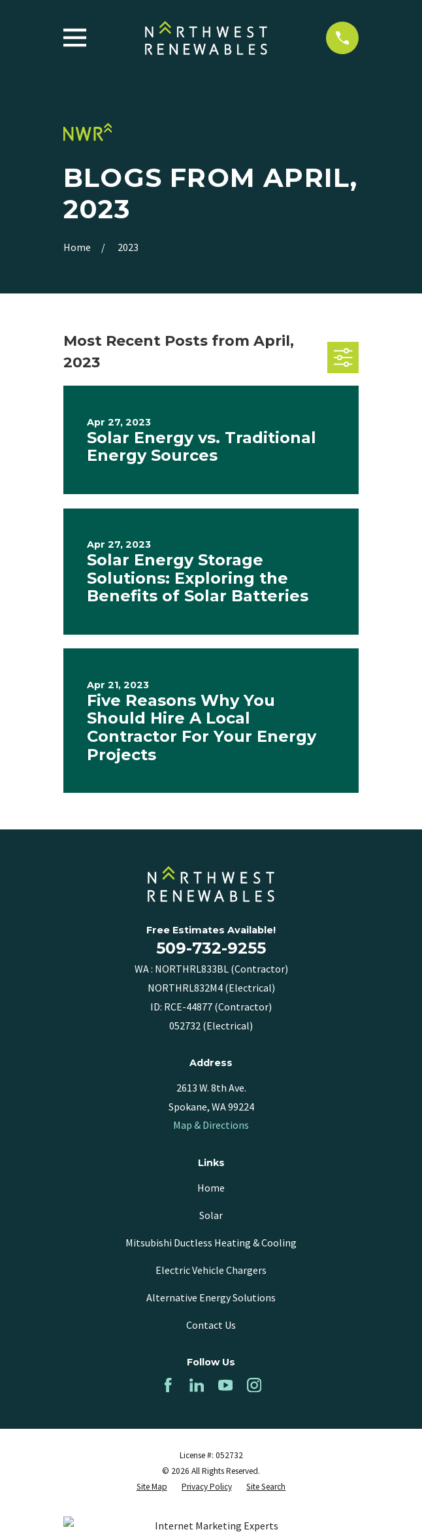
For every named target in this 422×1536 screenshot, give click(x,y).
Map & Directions (211, 1124)
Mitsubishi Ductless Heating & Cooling (211, 1242)
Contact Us (211, 1324)
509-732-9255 (211, 948)
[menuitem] (152, 1487)
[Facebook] (168, 1385)
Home (211, 1187)
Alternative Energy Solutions (211, 1297)
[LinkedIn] (196, 1385)
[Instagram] (254, 1385)
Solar (211, 1215)
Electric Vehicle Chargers (211, 1270)
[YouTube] (225, 1385)
